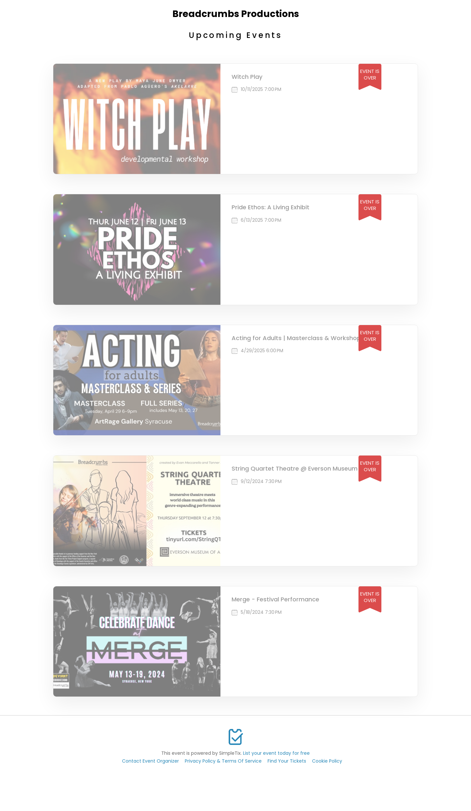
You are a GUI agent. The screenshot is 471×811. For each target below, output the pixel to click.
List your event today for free (276, 753)
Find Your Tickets (287, 761)
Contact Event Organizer (150, 761)
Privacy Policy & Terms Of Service (223, 761)
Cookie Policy (327, 761)
